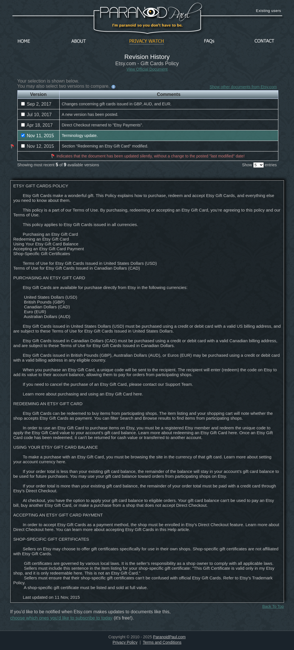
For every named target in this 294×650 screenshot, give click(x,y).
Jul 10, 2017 (36, 114)
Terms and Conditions (162, 642)
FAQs (209, 41)
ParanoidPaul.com (169, 637)
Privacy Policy (125, 642)
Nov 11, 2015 (37, 135)
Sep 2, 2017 (36, 104)
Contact (264, 41)
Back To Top (273, 606)
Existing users (268, 11)
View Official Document (146, 69)
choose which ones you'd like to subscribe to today (61, 618)
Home (24, 41)
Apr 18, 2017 (37, 125)
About (80, 41)
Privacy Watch (147, 41)
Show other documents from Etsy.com (243, 87)
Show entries (259, 165)
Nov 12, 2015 (37, 146)
